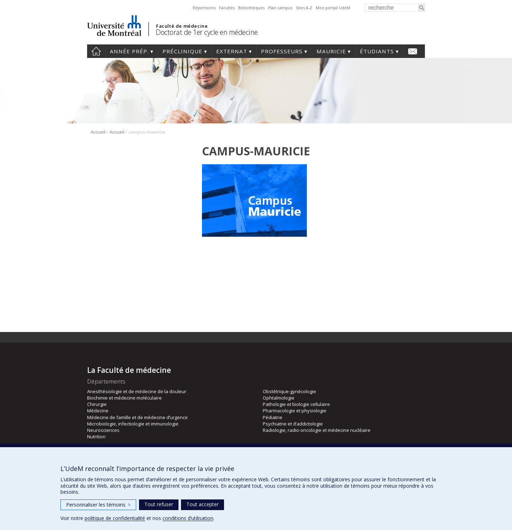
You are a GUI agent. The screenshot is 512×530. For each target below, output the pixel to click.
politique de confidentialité (115, 518)
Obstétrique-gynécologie (289, 391)
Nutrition (96, 436)
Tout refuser (158, 504)
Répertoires (204, 7)
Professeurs (282, 51)
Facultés (227, 7)
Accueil (96, 51)
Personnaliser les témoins (98, 504)
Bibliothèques (251, 7)
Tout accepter (202, 504)
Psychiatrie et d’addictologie (293, 424)
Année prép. (129, 51)
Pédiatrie (272, 417)
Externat (231, 51)
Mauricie (331, 51)
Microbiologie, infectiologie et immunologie (132, 424)
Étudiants (377, 51)
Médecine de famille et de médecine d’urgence (137, 417)
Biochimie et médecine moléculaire (124, 398)
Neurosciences (103, 430)
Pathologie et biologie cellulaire (296, 404)
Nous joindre (412, 51)
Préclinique (182, 51)
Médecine (97, 410)
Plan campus (280, 7)
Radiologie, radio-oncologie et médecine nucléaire (316, 430)
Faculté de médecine (182, 26)
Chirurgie (97, 404)
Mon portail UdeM (333, 7)
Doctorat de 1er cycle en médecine (207, 32)
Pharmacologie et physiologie (294, 410)
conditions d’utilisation (187, 518)
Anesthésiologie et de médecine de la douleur (136, 391)
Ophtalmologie (278, 398)
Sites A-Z (304, 7)
